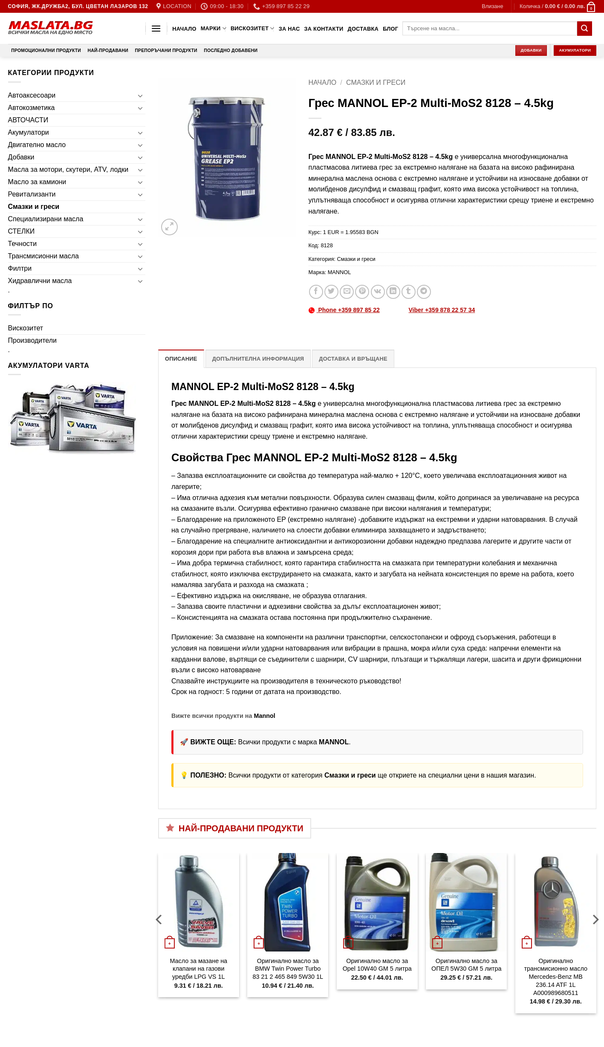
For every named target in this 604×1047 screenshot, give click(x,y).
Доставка (363, 29)
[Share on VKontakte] (378, 292)
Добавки (21, 157)
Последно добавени (230, 50)
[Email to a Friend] (347, 292)
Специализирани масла (46, 219)
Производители (32, 340)
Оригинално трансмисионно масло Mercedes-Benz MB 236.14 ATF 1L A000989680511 (555, 976)
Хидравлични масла (40, 280)
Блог (390, 29)
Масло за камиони (37, 181)
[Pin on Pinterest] (362, 292)
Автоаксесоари (32, 95)
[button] (492, 6)
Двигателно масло (37, 144)
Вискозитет (253, 28)
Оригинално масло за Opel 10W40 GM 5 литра (377, 964)
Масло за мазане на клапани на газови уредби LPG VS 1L (198, 968)
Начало (184, 29)
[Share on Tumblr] (409, 292)
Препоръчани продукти (166, 50)
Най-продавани (108, 50)
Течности (22, 243)
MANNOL (339, 272)
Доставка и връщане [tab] (353, 359)
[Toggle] (140, 95)
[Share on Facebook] (316, 292)
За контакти (323, 29)
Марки (213, 28)
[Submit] (584, 28)
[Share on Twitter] (331, 292)
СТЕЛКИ (21, 231)
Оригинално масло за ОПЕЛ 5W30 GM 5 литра (466, 964)
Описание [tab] (181, 359)
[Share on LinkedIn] (393, 292)
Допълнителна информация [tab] (258, 359)
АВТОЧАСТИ (28, 120)
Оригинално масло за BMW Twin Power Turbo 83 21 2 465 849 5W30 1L (287, 968)
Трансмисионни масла (43, 256)
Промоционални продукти (46, 50)
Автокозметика (31, 107)
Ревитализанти (32, 194)
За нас (289, 29)
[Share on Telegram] (424, 292)
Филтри (20, 268)
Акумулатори (28, 132)
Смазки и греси (34, 206)
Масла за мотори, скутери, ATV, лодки (68, 169)
